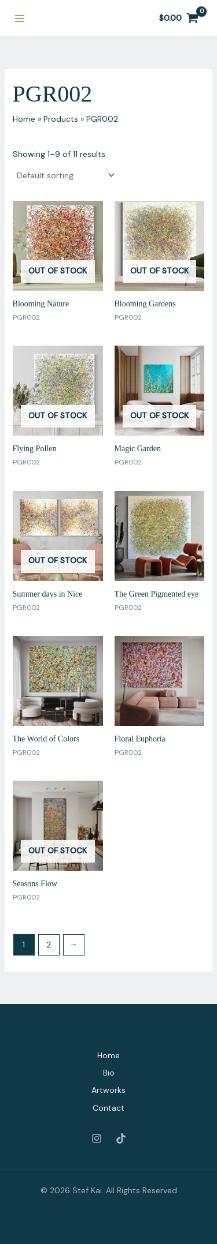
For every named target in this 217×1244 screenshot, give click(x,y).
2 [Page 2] (48, 944)
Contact (108, 1108)
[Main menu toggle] (19, 18)
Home (108, 1055)
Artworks (108, 1090)
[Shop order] (65, 175)
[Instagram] (96, 1138)
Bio (109, 1072)
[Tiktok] (121, 1138)
